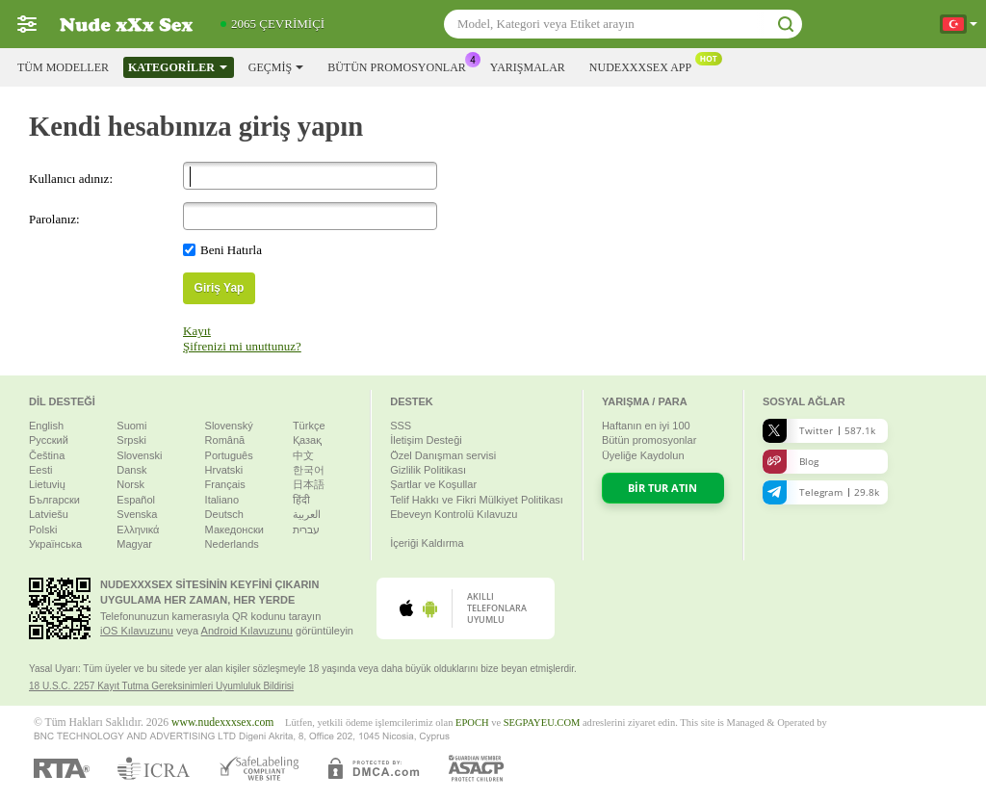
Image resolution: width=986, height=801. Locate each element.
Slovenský (229, 425)
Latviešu (48, 514)
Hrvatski (224, 470)
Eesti (40, 470)
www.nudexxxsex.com (222, 722)
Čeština (47, 455)
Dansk (131, 470)
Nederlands (232, 544)
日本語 (308, 484)
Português (229, 455)
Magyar (134, 544)
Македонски (234, 529)
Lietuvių (47, 484)
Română (225, 440)
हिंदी (301, 499)
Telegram (821, 492)
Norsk (130, 484)
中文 (303, 455)
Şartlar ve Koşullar (433, 484)
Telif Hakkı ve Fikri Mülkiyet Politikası (476, 499)
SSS (400, 425)
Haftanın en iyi (646, 425)
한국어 (308, 470)
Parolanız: (54, 219)
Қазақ (307, 440)
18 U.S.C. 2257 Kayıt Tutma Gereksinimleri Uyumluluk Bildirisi (161, 686)
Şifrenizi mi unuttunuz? (242, 346)
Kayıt (197, 330)
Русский (48, 440)
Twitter (819, 431)
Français (225, 484)
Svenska (137, 514)
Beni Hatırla (231, 250)
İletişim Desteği (426, 440)
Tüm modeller (63, 67)
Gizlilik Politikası (428, 470)
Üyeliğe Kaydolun (643, 455)
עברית (306, 529)
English (46, 425)
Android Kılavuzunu (247, 630)
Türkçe (309, 425)
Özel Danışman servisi (443, 455)
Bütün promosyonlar (401, 65)
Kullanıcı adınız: (71, 178)
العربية (307, 514)
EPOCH (471, 722)
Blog (790, 462)
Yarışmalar (527, 67)
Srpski (131, 440)
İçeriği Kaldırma (426, 543)
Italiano (222, 499)
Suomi (131, 425)
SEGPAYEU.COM (542, 722)
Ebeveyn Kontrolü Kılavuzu (453, 514)
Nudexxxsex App (645, 65)
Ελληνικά (138, 529)
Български (54, 499)
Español (136, 499)
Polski (43, 529)
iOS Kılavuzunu (136, 630)
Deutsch (224, 514)
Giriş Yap (220, 288)
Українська (55, 544)
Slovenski (139, 455)
